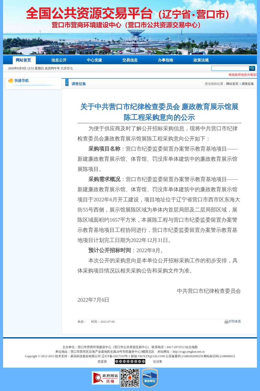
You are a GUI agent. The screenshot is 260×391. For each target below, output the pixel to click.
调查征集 (79, 84)
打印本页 (235, 321)
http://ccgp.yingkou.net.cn (189, 351)
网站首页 (232, 84)
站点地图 (191, 347)
